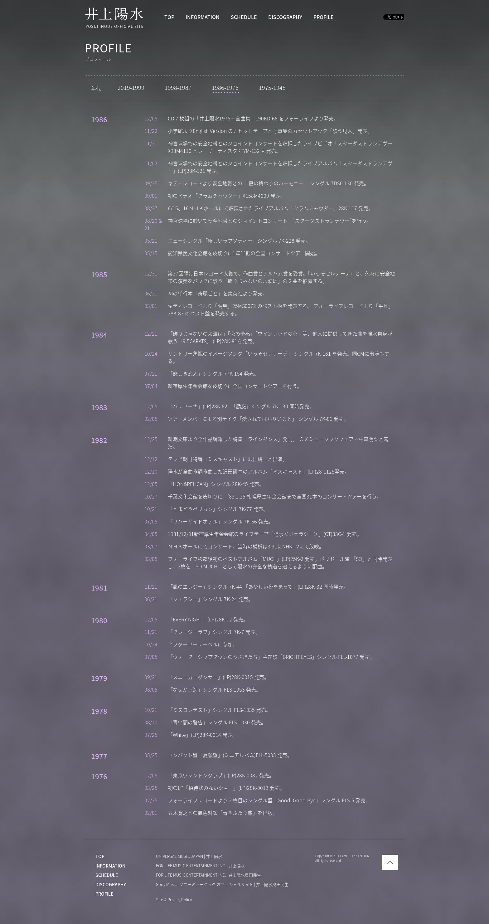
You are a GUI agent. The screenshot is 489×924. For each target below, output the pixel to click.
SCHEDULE (244, 17)
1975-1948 (272, 87)
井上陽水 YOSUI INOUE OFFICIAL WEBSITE (114, 17)
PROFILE (323, 17)
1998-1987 (178, 87)
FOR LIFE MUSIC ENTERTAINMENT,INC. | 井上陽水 (200, 866)
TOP (169, 17)
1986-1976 (225, 87)
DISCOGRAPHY (285, 17)
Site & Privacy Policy (174, 900)
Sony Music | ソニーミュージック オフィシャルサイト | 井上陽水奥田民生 (222, 885)
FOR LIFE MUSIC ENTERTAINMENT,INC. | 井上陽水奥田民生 (208, 875)
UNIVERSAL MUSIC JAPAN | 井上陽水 (189, 856)
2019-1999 (131, 87)
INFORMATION (203, 17)
